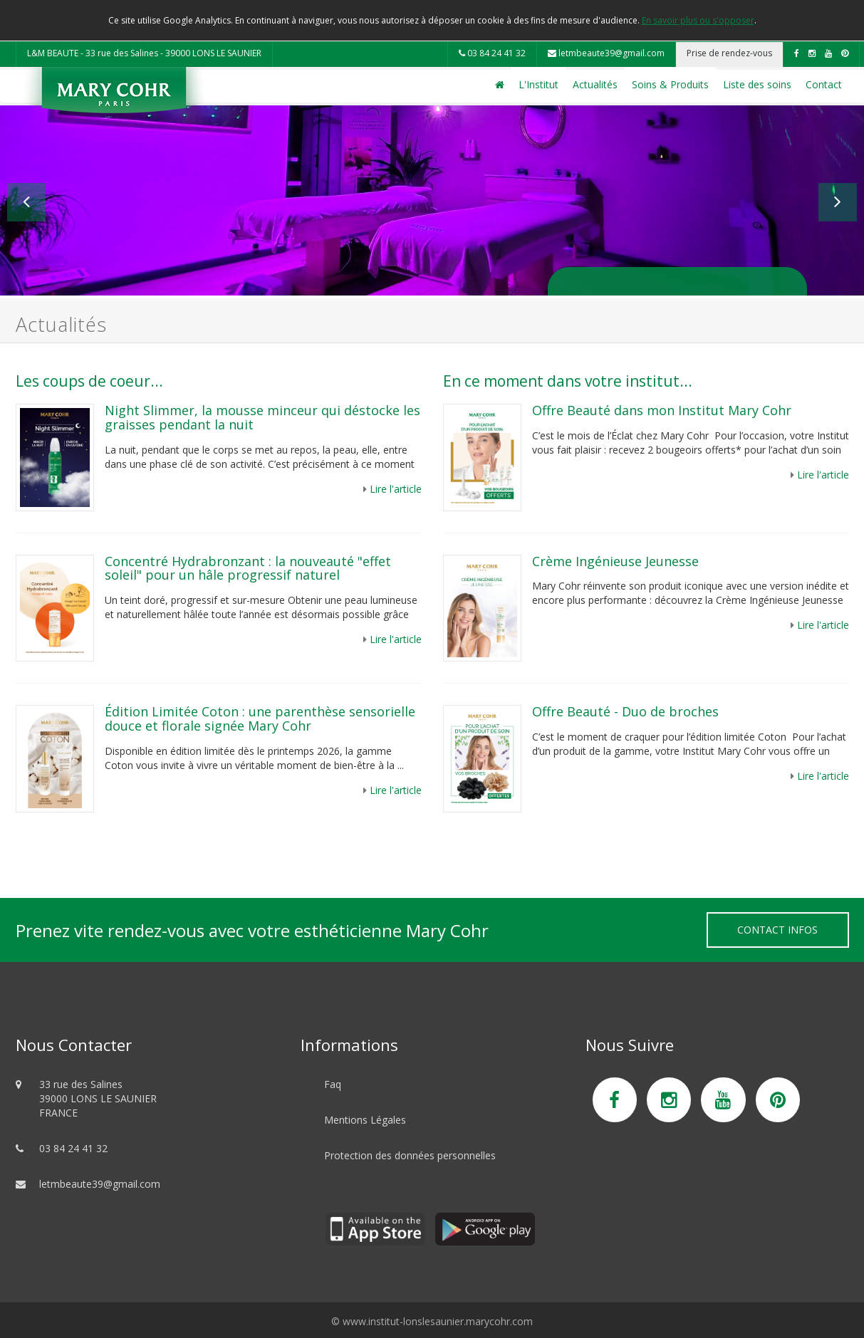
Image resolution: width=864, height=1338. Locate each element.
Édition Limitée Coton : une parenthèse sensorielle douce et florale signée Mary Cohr (260, 718)
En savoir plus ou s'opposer (698, 20)
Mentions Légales (365, 1120)
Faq (332, 1084)
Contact (824, 84)
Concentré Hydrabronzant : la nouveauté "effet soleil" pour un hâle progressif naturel (248, 568)
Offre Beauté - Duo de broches (625, 711)
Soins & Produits (670, 84)
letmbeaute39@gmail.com (606, 53)
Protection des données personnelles (410, 1155)
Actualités (595, 84)
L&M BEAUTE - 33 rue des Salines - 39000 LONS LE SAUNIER (144, 53)
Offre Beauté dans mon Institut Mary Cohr (663, 410)
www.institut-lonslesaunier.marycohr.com (438, 1321)
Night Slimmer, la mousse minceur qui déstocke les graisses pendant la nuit (262, 417)
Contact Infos (777, 929)
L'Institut (538, 84)
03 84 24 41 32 (492, 53)
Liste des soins (757, 84)
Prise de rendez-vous (729, 53)
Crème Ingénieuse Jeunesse (615, 561)
